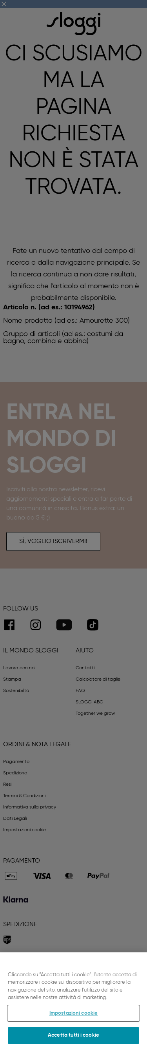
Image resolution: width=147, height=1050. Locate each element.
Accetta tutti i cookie (73, 1035)
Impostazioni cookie (73, 1013)
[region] (73, 1001)
